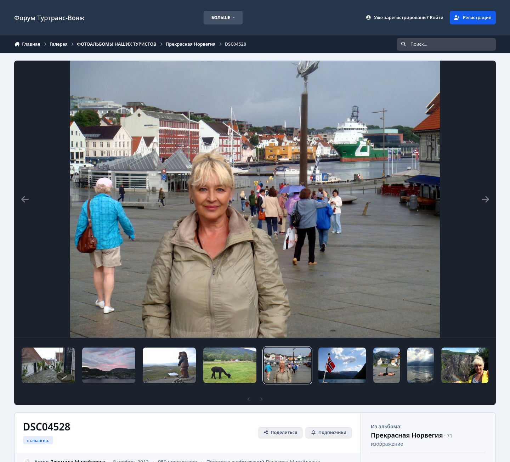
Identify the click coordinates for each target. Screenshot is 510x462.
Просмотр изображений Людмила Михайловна (263, 449)
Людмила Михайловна (78, 449)
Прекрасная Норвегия (407, 423)
